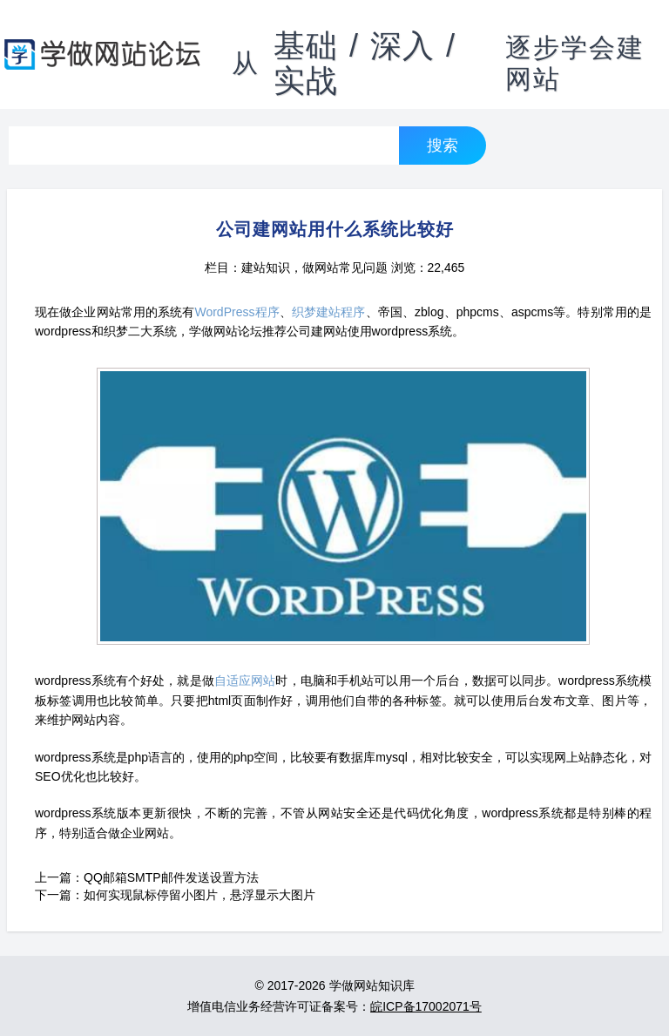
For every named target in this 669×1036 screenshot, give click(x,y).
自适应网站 (245, 680)
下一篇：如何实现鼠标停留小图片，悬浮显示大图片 (175, 895)
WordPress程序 (236, 312)
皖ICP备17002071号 (426, 1006)
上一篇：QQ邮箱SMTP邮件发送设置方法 (147, 877)
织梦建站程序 (329, 312)
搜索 (442, 145)
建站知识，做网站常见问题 (314, 267)
